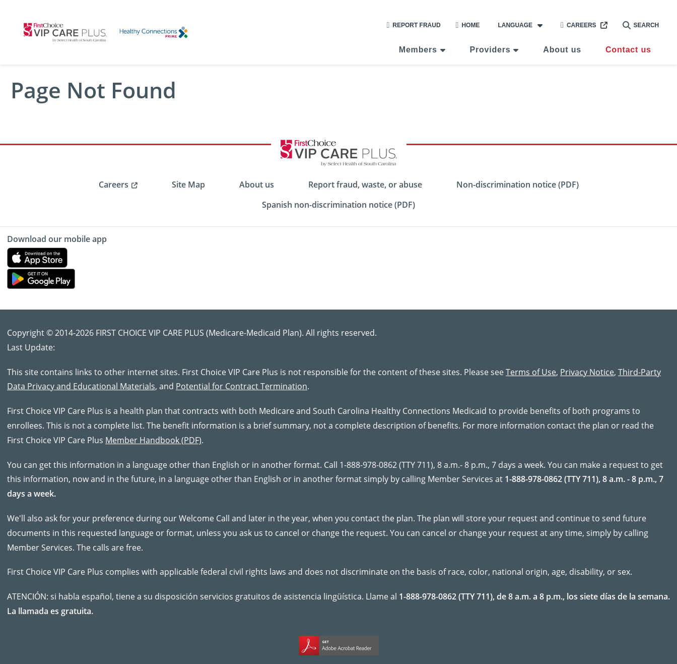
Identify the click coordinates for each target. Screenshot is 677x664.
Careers (578, 25)
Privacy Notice (587, 372)
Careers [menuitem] (113, 184)
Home (468, 25)
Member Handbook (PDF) (153, 440)
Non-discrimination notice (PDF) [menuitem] (517, 184)
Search (641, 25)
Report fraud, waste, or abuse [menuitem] (365, 184)
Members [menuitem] (418, 49)
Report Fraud (413, 25)
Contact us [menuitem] (628, 49)
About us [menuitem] (562, 49)
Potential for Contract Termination (241, 386)
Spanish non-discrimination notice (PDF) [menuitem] (338, 204)
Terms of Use (531, 372)
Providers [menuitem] (489, 49)
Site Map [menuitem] (188, 184)
